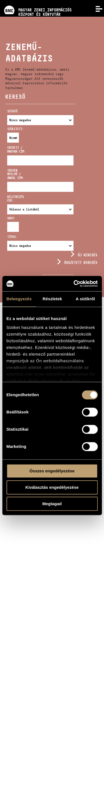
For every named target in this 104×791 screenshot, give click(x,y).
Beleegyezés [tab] (19, 298)
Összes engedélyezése (52, 470)
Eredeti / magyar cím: (16, 149)
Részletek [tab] (52, 298)
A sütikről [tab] (85, 298)
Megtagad (52, 503)
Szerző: (13, 111)
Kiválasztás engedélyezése (52, 487)
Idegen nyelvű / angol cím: (15, 174)
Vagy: (10, 218)
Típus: (12, 237)
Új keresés (87, 255)
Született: (10, 129)
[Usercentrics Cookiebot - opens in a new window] (74, 283)
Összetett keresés (80, 262)
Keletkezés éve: (15, 199)
